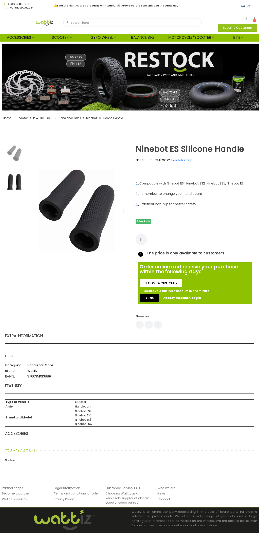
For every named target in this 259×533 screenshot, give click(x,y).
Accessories (19, 37)
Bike (236, 37)
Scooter (60, 37)
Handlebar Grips (182, 160)
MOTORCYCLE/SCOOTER (189, 37)
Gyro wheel (101, 37)
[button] (237, 28)
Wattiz (32, 370)
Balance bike (143, 37)
